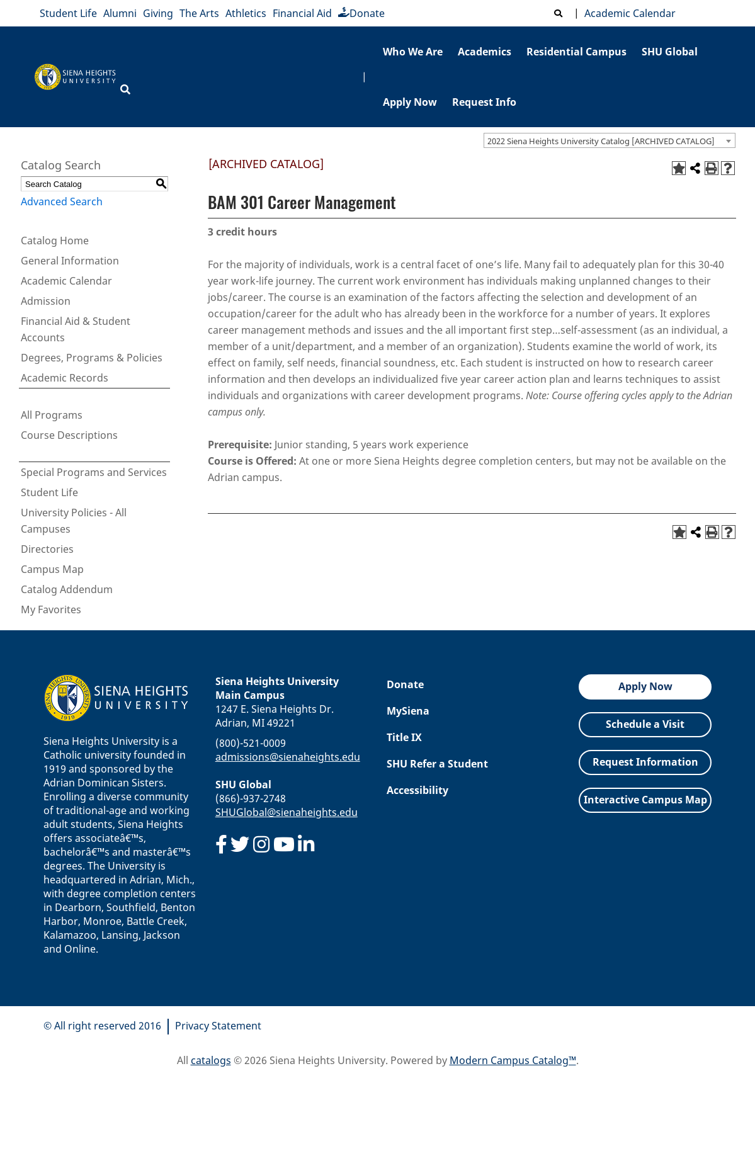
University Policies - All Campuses (74, 521)
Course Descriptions (69, 435)
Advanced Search (62, 201)
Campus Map (52, 569)
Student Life (68, 13)
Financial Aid (302, 13)
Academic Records (64, 378)
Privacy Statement (218, 1026)
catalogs (211, 1060)
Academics (484, 52)
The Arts (199, 13)
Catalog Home (55, 240)
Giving (158, 13)
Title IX (404, 737)
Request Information (645, 762)
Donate (361, 13)
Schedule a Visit (645, 724)
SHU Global (670, 52)
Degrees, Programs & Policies (91, 358)
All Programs (51, 415)
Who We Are (413, 52)
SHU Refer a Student (437, 764)
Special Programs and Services (94, 472)
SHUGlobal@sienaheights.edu (286, 812)
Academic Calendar (627, 13)
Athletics (245, 13)
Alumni (120, 13)
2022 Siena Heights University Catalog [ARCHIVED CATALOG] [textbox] (601, 141)
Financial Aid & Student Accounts (75, 329)
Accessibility (417, 790)
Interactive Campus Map (645, 800)
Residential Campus (576, 52)
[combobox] (609, 140)
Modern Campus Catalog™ (513, 1060)
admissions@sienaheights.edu (287, 757)
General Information (70, 261)
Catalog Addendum (67, 589)
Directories (47, 549)
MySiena (408, 711)
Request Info (484, 102)
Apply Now (410, 102)
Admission (46, 301)
